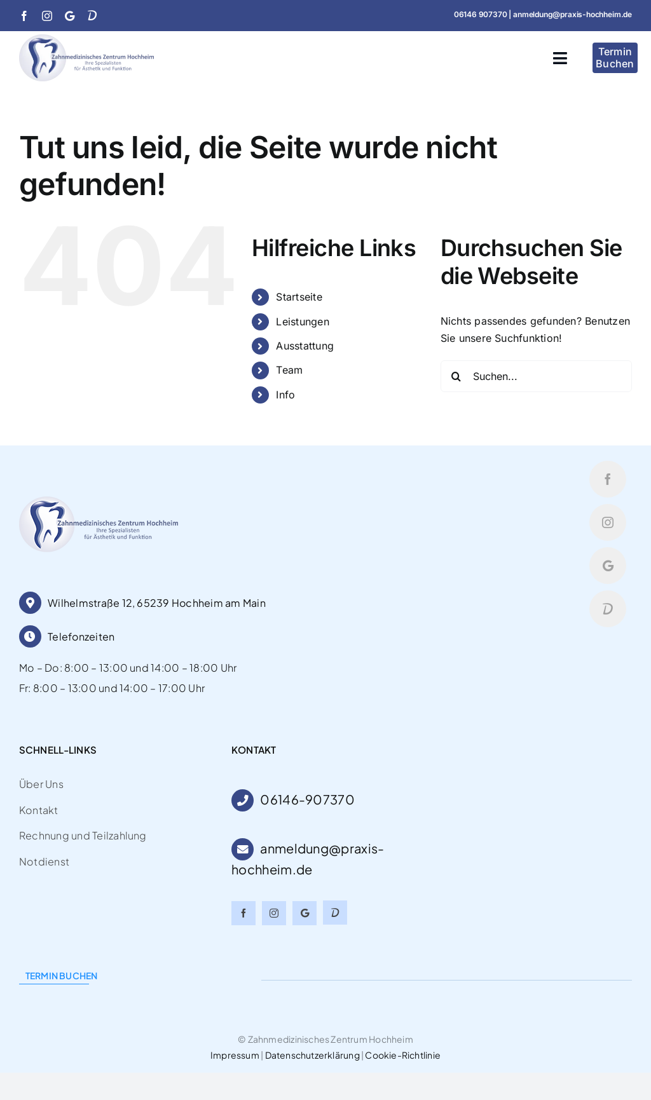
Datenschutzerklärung (312, 1055)
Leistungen (302, 321)
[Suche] (456, 376)
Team (289, 369)
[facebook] (24, 16)
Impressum (234, 1055)
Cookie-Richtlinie (403, 1055)
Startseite (299, 296)
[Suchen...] (536, 376)
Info (285, 394)
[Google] (69, 16)
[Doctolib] (92, 15)
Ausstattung (305, 345)
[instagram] (47, 16)
